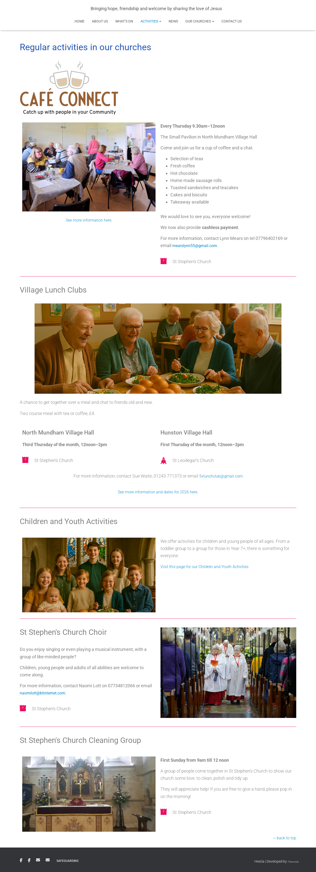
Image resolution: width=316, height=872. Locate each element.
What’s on (124, 21)
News (173, 21)
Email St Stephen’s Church (38, 859)
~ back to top (283, 837)
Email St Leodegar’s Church (47, 859)
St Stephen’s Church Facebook (21, 860)
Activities (150, 21)
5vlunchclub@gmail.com (221, 476)
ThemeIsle (291, 861)
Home (79, 21)
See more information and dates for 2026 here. (158, 491)
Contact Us (231, 21)
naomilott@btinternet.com (46, 692)
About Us (100, 21)
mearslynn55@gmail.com (197, 245)
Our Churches (199, 21)
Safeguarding (68, 861)
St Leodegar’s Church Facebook (29, 860)
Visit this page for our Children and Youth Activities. (209, 566)
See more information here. (89, 220)
